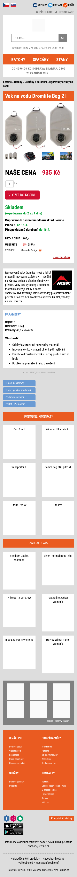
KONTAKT (57, 5)
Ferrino (7, 81)
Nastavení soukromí (47, 862)
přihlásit (44, 12)
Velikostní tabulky (50, 755)
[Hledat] (63, 38)
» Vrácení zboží (61, 257)
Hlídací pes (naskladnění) (18, 390)
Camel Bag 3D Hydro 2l (58, 467)
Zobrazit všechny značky (58, 721)
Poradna (45, 751)
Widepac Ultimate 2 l (57, 429)
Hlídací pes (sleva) (15, 383)
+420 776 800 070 (33, 48)
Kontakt (45, 781)
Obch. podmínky (16, 759)
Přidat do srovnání (15, 397)
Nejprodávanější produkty (25, 858)
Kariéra (45, 798)
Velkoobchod (25, 862)
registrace (64, 12)
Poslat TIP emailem (15, 404)
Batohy (18, 59)
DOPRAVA (42, 5)
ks (15, 183)
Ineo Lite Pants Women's (19, 639)
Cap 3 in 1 (19, 429)
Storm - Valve (19, 505)
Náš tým (45, 802)
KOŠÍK (71, 5)
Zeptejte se (46, 759)
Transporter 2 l (19, 467)
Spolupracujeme (49, 763)
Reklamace (14, 755)
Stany (62, 59)
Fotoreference (48, 794)
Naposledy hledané (53, 858)
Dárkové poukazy (16, 781)
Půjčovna (13, 786)
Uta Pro (58, 505)
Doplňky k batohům (36, 81)
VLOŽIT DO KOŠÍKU (22, 195)
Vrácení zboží (15, 751)
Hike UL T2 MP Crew (19, 597)
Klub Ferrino (47, 746)
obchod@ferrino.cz (38, 846)
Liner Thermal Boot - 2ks (57, 555)
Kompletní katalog (61, 818)
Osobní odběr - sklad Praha (54, 786)
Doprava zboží (15, 746)
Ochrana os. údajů (17, 763)
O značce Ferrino (49, 790)
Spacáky (41, 59)
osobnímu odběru (34, 220)
